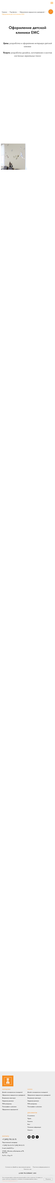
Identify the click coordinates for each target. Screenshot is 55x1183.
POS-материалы (7, 1103)
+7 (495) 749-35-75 (18, 1145)
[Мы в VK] (29, 1138)
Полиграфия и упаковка (9, 1106)
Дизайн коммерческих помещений (12, 1092)
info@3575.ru (10, 1148)
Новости (30, 1130)
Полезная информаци (34, 1127)
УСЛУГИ (30, 1089)
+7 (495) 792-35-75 (9, 1139)
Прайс (29, 1118)
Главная (4, 12)
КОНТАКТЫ (5, 1136)
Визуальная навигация (9, 1098)
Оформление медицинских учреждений (32, 12)
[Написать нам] (33, 1138)
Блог (29, 1124)
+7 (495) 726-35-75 (7, 1145)
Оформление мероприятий (10, 1109)
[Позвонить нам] (37, 1138)
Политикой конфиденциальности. (10, 1180)
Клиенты (30, 1121)
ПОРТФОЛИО (6, 1089)
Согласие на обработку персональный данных (17, 1167)
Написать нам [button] (27, 1169)
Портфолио (13, 12)
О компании (31, 1115)
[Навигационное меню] (52, 3)
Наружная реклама (8, 1101)
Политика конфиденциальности (41, 1167)
